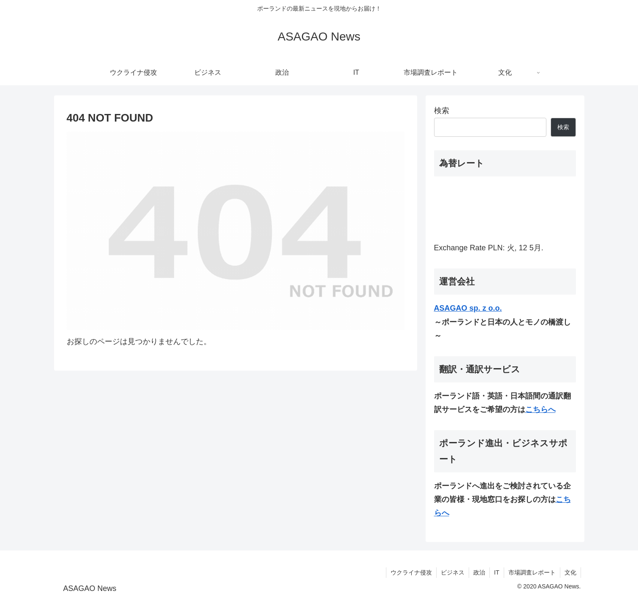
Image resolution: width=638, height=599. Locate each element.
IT (496, 572)
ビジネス (452, 572)
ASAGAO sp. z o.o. (468, 308)
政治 (479, 572)
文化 (570, 572)
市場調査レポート (532, 572)
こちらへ (540, 409)
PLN (495, 248)
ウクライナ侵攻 (411, 572)
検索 (441, 110)
